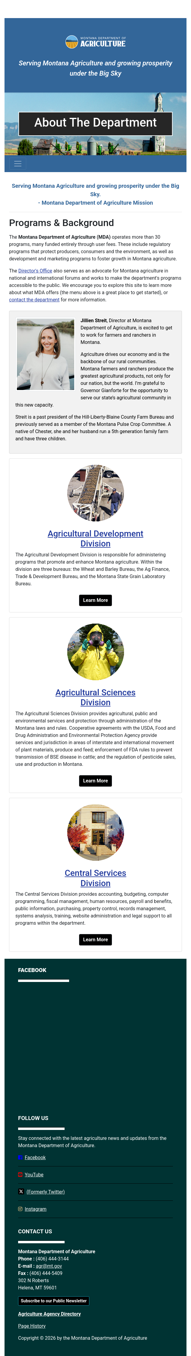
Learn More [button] (95, 600)
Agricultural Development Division (95, 539)
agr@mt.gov (49, 1266)
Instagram (35, 1209)
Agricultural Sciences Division (96, 697)
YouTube (34, 1175)
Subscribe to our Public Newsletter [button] (54, 1300)
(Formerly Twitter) (46, 1192)
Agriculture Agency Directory (49, 1314)
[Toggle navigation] (17, 164)
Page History (32, 1326)
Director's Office (35, 271)
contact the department (34, 300)
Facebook (35, 1157)
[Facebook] (95, 1047)
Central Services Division (95, 878)
